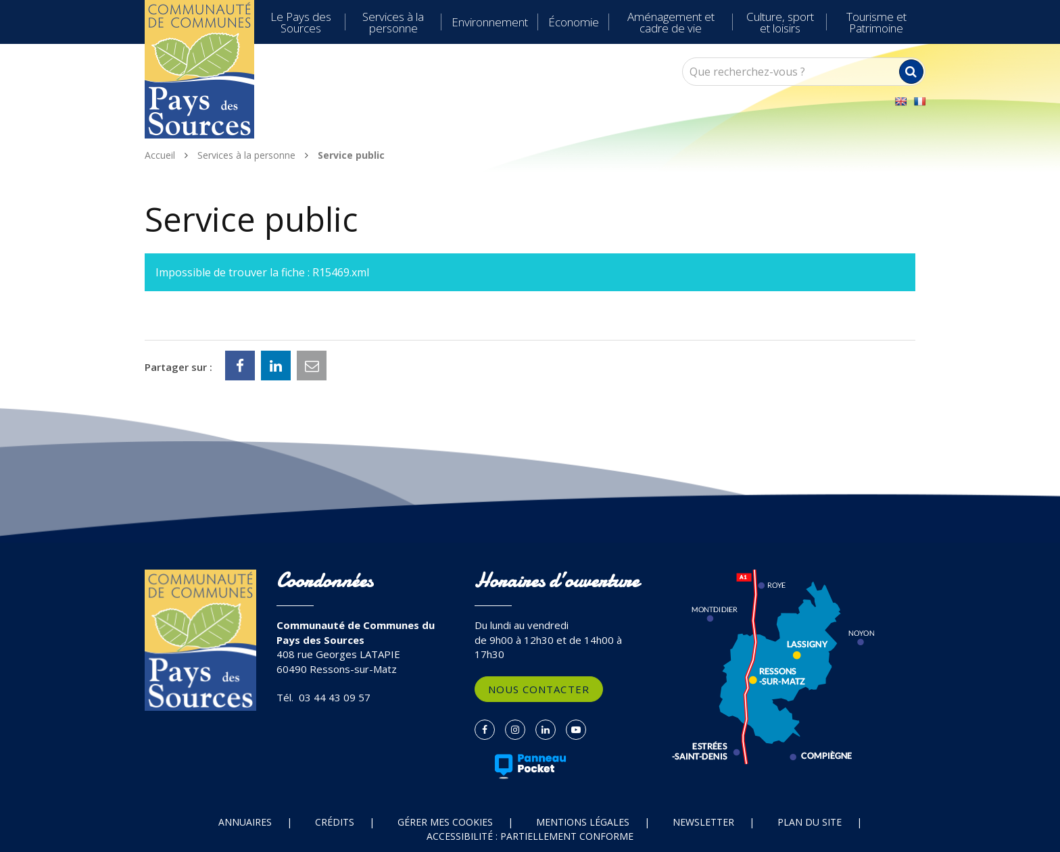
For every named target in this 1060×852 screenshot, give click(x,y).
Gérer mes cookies (445, 822)
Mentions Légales (582, 822)
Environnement (490, 22)
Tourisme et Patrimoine (876, 22)
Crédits (334, 822)
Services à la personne (393, 22)
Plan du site (809, 822)
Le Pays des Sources (300, 22)
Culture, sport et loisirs (780, 22)
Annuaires (245, 822)
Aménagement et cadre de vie (671, 22)
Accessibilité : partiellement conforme (530, 836)
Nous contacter (538, 689)
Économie (573, 22)
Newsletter (703, 822)
